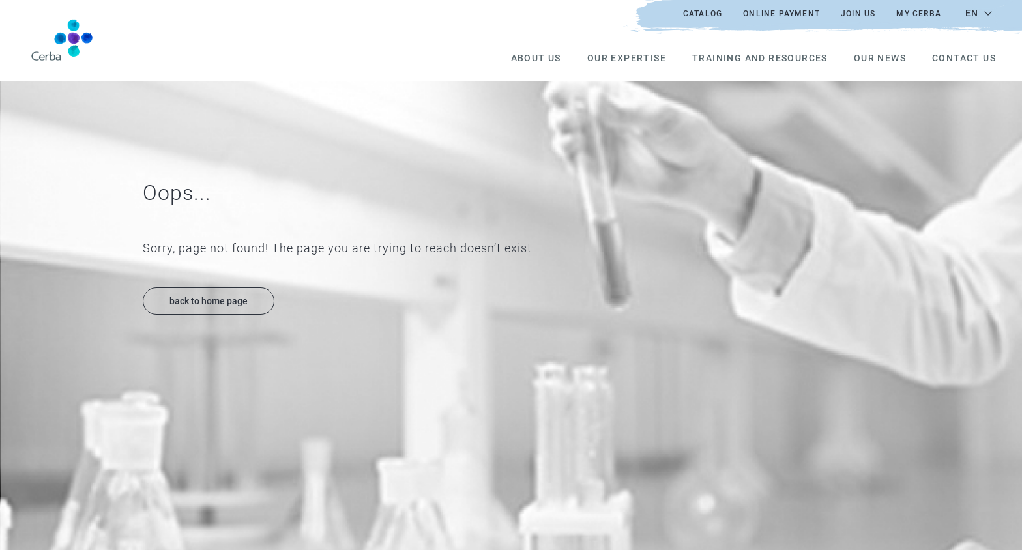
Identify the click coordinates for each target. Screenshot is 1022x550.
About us (536, 58)
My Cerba (918, 13)
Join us (858, 13)
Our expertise (626, 58)
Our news (880, 58)
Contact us (964, 58)
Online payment (781, 13)
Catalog (702, 13)
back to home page (208, 301)
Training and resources (760, 58)
